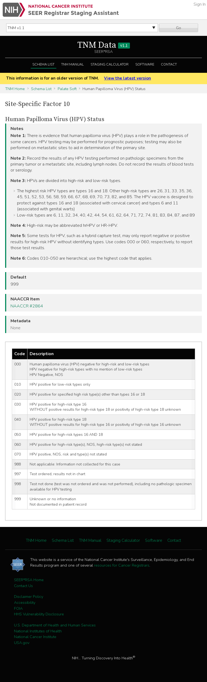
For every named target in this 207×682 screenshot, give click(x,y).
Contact (169, 64)
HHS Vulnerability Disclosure (39, 614)
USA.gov (21, 642)
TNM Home (15, 88)
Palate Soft (67, 88)
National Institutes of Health (38, 631)
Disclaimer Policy (28, 596)
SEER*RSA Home (29, 579)
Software (144, 64)
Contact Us (23, 585)
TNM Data (103, 45)
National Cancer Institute (35, 636)
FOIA (18, 608)
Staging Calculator (110, 64)
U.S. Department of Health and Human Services (55, 625)
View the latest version (127, 78)
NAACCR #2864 (27, 306)
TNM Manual (72, 64)
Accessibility (24, 602)
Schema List (43, 64)
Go (178, 27)
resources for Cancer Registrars (121, 565)
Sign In (200, 4)
